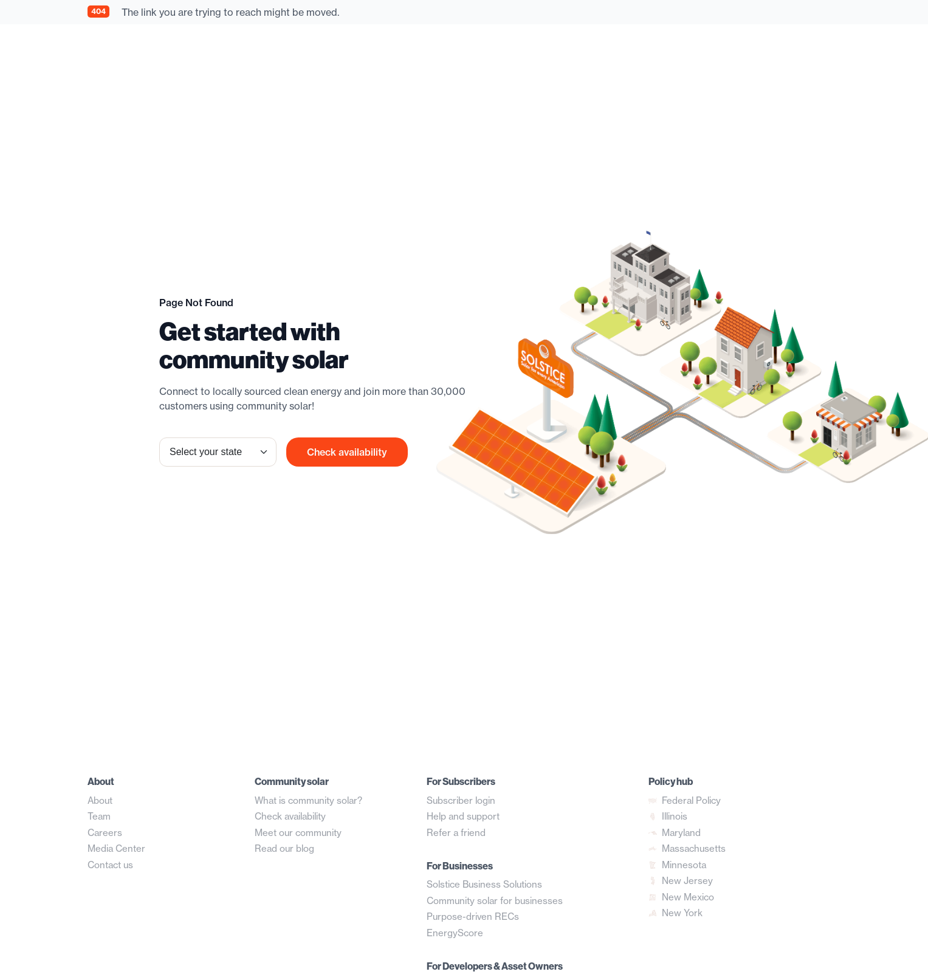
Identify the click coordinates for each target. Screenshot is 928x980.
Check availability (347, 452)
